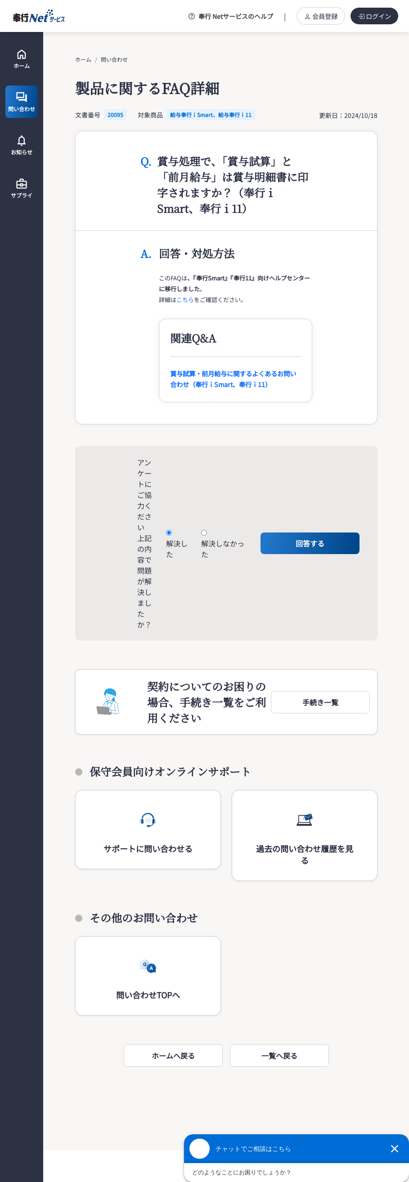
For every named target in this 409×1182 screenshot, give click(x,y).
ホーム (83, 59)
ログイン (374, 16)
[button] (320, 702)
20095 (115, 114)
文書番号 (87, 114)
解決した (177, 548)
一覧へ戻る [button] (279, 1055)
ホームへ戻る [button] (173, 1055)
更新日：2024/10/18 (348, 115)
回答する (310, 543)
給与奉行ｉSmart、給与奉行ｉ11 (211, 114)
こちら (185, 299)
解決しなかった (222, 548)
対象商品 (150, 114)
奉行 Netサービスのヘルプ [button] (231, 16)
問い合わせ (114, 59)
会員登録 (320, 16)
